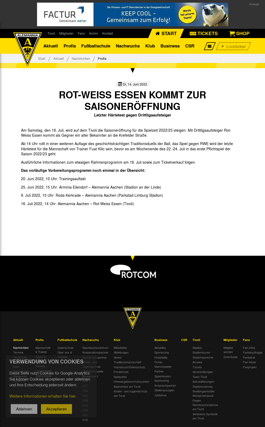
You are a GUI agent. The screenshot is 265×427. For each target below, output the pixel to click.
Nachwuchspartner (94, 357)
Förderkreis (121, 372)
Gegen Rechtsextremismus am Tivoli (205, 404)
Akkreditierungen (203, 381)
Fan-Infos (249, 347)
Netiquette (120, 377)
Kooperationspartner (95, 352)
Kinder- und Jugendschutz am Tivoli (130, 393)
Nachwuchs (128, 45)
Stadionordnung (202, 386)
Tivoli (51, 33)
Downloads (231, 357)
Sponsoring (161, 352)
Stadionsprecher (203, 357)
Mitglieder (66, 33)
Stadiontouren (201, 352)
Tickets (197, 367)
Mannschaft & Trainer (42, 349)
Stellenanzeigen (164, 390)
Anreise (197, 362)
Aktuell (50, 45)
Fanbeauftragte (252, 352)
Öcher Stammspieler (163, 364)
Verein (118, 357)
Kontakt (107, 33)
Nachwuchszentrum (95, 347)
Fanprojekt (250, 367)
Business (170, 45)
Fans (81, 33)
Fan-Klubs (249, 362)
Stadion (197, 347)
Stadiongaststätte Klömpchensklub (204, 393)
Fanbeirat (249, 357)
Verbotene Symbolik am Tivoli (205, 416)
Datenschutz (66, 347)
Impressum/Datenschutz (129, 367)
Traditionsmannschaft (127, 362)
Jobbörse (160, 395)
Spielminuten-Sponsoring (163, 378)
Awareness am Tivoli (127, 386)
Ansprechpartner (165, 385)
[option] (41, 215)
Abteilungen (121, 352)
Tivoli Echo (20, 357)
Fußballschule (95, 45)
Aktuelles (160, 347)
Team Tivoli (200, 377)
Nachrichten (81, 58)
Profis (70, 45)
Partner (159, 371)
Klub (150, 45)
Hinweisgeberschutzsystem (131, 381)
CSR (189, 45)
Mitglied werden (228, 349)
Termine (18, 352)
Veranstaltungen (203, 372)
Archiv (93, 33)
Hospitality (161, 357)
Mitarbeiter (120, 347)
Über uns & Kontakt (65, 354)
